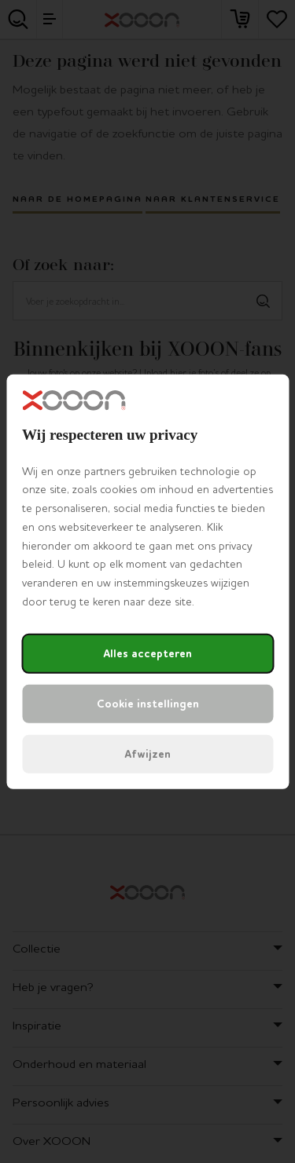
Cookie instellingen (148, 704)
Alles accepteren (147, 653)
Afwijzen (147, 754)
